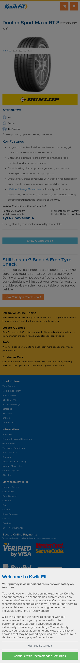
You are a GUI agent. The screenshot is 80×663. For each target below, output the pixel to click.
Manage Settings (40, 645)
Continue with (40, 656)
